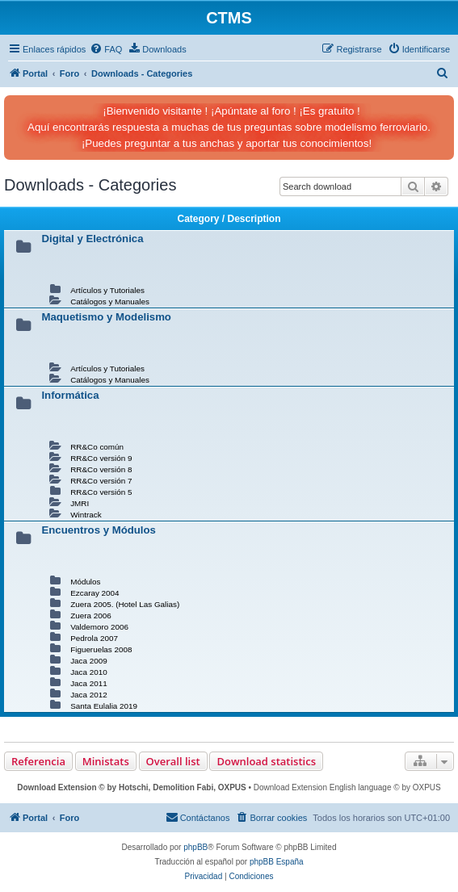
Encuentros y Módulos (98, 530)
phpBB (195, 847)
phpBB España (277, 861)
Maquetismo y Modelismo (105, 317)
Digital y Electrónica (92, 238)
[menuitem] (106, 49)
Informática (70, 395)
